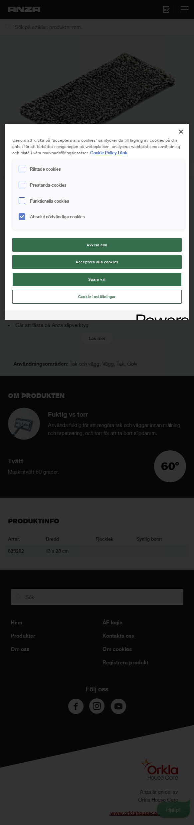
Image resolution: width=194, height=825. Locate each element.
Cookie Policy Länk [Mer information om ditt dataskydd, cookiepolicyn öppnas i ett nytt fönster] (108, 152)
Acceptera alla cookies (97, 262)
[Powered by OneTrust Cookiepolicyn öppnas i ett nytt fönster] (160, 316)
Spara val (97, 279)
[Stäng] (181, 131)
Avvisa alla (97, 245)
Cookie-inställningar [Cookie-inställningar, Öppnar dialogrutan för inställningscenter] (96, 296)
